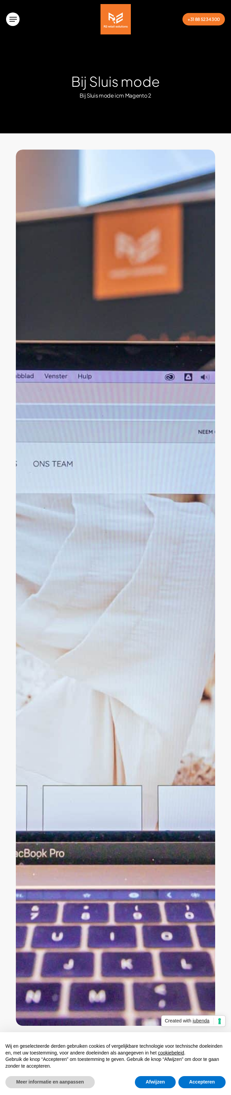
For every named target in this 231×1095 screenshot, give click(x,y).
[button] (13, 19)
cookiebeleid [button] (171, 1052)
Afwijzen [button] (155, 1082)
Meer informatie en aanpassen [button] (50, 1082)
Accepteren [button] (202, 1082)
